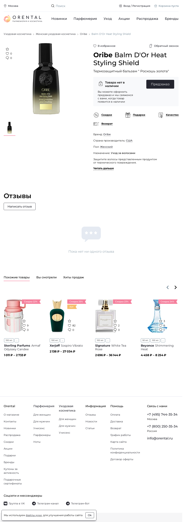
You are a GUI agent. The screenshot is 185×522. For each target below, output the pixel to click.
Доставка (116, 421)
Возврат (115, 428)
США (129, 141)
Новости (91, 421)
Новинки (59, 19)
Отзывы (90, 414)
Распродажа (147, 19)
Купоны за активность (11, 470)
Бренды (172, 19)
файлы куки (34, 515)
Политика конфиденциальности (125, 450)
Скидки (9, 441)
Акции (124, 19)
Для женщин (42, 414)
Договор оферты (121, 459)
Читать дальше (103, 168)
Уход (108, 19)
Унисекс (39, 428)
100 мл (9, 341)
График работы (120, 435)
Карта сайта (118, 441)
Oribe (107, 135)
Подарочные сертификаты (13, 481)
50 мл (145, 341)
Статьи (90, 428)
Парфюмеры (42, 435)
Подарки (10, 455)
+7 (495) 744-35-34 (162, 414)
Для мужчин (41, 421)
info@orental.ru (160, 438)
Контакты (10, 421)
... (16, 341)
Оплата (115, 414)
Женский (106, 147)
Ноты (37, 441)
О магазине (11, 414)
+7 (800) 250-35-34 (162, 426)
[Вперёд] (176, 288)
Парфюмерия (85, 19)
